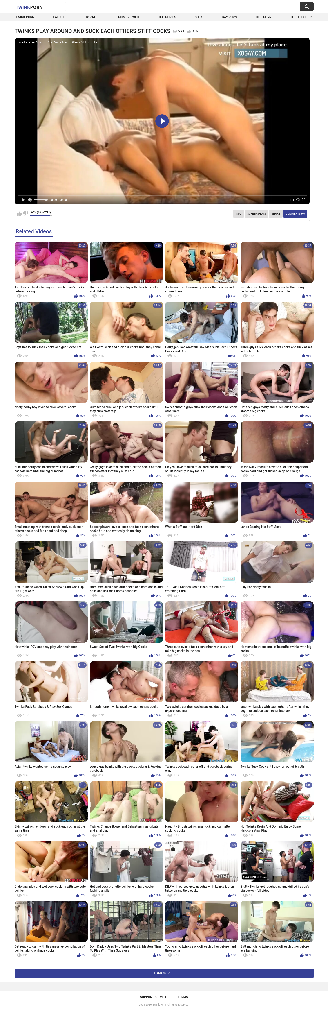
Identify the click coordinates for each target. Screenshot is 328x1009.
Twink (29, 7)
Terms (183, 997)
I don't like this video (25, 213)
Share (275, 213)
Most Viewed (128, 17)
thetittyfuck (301, 17)
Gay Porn (229, 17)
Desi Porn (263, 17)
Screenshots (256, 213)
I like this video (19, 213)
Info (239, 213)
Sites (199, 17)
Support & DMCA (153, 997)
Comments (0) (295, 213)
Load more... (164, 973)
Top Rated (91, 17)
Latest (58, 17)
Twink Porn (25, 17)
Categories (167, 17)
